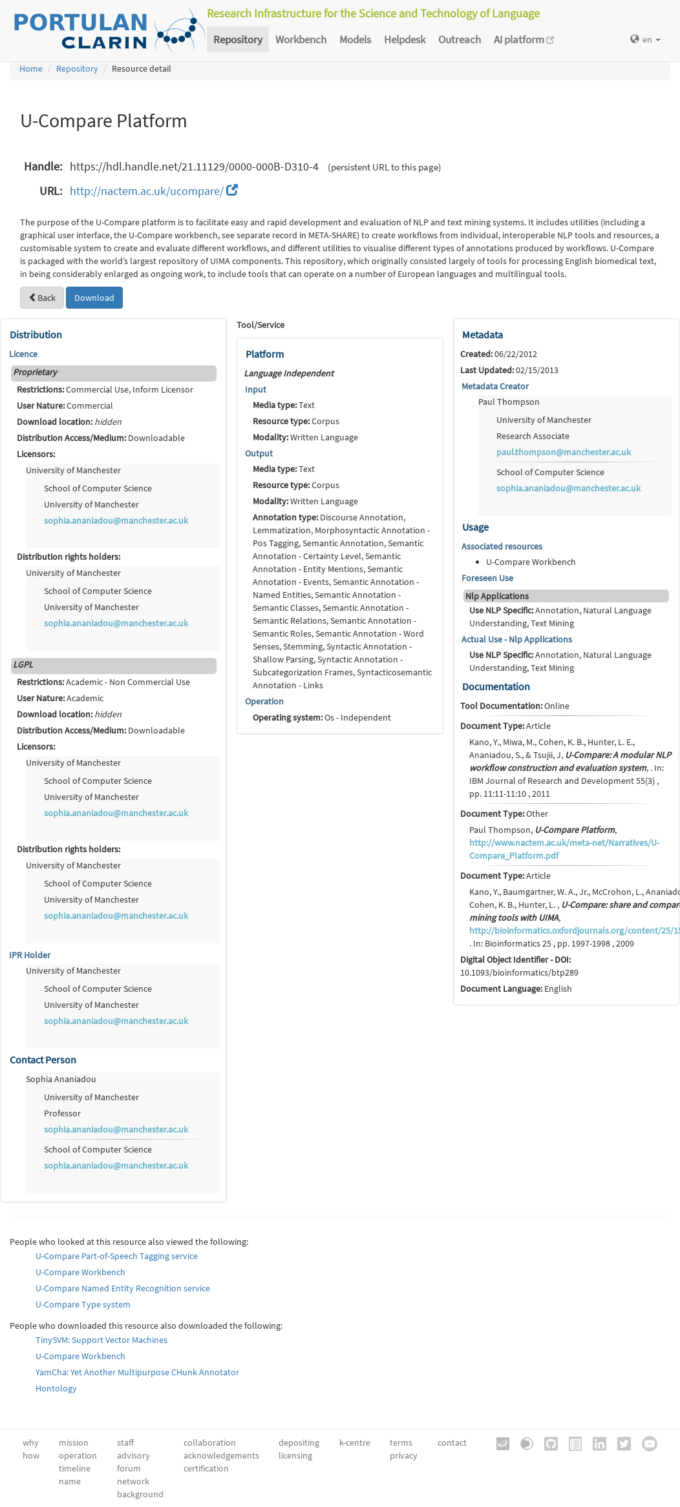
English (516, 988)
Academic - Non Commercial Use (103, 682)
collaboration (210, 1442)
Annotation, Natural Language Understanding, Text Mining (560, 616)
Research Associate (532, 436)
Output (259, 453)
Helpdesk (404, 39)
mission (74, 1442)
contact (452, 1442)
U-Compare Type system (83, 1304)
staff (125, 1442)
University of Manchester (73, 470)
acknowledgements (221, 1455)
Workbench (300, 39)
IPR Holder (29, 955)
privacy (404, 1455)
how (31, 1455)
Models (355, 39)
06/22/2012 (498, 354)
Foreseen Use (487, 578)
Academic (60, 698)
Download (94, 297)
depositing (299, 1442)
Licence (23, 354)
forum (129, 1468)
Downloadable (101, 438)
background (140, 1494)
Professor (62, 1113)
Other (504, 813)
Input (255, 389)
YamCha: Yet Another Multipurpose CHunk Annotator (137, 1372)
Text (284, 405)
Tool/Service (260, 325)
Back (42, 297)
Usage (475, 526)
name (70, 1481)
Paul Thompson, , (564, 842)
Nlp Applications (497, 596)
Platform (265, 353)
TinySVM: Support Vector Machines (101, 1340)
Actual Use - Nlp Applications (517, 639)
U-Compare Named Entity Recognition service (123, 1288)
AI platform (524, 39)
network (133, 1481)
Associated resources (502, 546)
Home (31, 68)
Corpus (296, 421)
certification (206, 1468)
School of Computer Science (98, 488)
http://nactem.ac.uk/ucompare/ (154, 190)
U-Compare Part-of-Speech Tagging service (117, 1256)
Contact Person (43, 1059)
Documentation (496, 686)
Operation (264, 701)
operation (78, 1455)
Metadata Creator (495, 386)
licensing (295, 1455)
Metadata (482, 334)
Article (505, 726)
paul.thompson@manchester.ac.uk (563, 452)
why (31, 1442)
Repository (237, 39)
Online (514, 706)
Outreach (459, 39)
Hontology (56, 1388)
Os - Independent (322, 717)
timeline (74, 1468)
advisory (133, 1455)
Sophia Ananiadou (61, 1079)
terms (401, 1442)
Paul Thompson (509, 401)
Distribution (36, 334)
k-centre (354, 1442)
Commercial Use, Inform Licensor (105, 389)
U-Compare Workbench (80, 1272)
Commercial (65, 405)
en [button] (645, 39)
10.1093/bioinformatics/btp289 (519, 966)
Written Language (305, 437)
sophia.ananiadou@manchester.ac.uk (116, 520)
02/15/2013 (509, 370)
